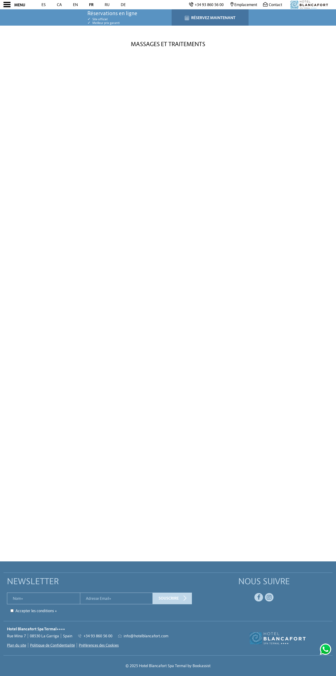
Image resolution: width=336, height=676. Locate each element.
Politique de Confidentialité (52, 645)
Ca (59, 4)
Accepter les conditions (34, 610)
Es (44, 4)
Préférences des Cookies (99, 645)
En (75, 4)
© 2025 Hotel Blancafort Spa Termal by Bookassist (168, 665)
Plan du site (16, 645)
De (123, 4)
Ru (107, 4)
